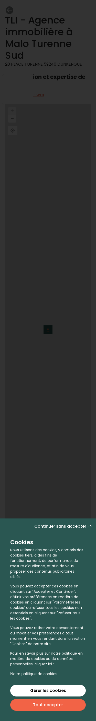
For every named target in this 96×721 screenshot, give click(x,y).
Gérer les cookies (48, 690)
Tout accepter (48, 705)
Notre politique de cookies (33, 674)
